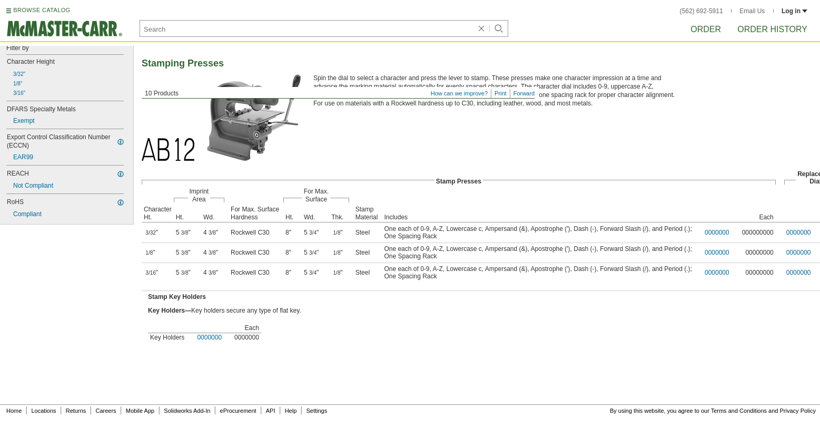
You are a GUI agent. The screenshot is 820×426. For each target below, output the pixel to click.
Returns (76, 411)
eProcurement (238, 411)
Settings (316, 411)
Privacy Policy (798, 411)
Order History (772, 29)
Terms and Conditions (739, 411)
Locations (44, 411)
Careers (105, 411)
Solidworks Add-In (187, 411)
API (270, 411)
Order (705, 29)
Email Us (752, 11)
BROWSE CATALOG (41, 10)
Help (291, 411)
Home (14, 411)
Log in (794, 11)
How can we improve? (459, 93)
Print (501, 93)
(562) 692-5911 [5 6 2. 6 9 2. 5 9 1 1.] (701, 11)
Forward (524, 93)
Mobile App (140, 411)
